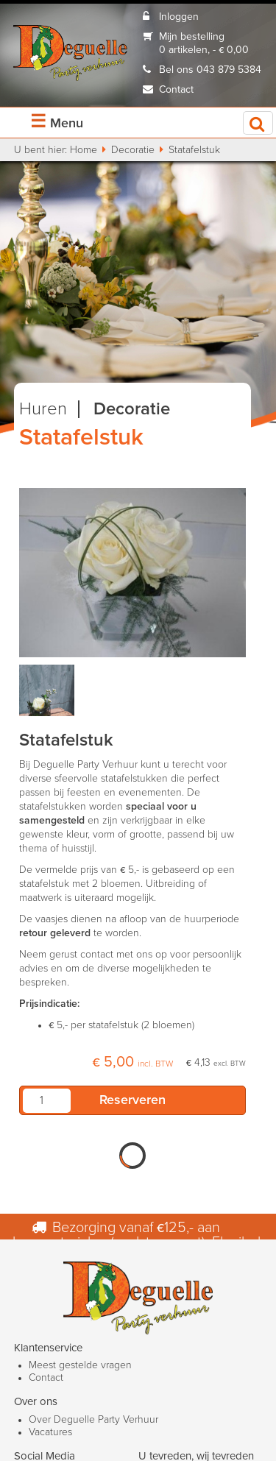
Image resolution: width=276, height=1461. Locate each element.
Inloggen (179, 17)
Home (83, 150)
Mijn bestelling (191, 37)
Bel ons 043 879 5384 (210, 70)
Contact (176, 90)
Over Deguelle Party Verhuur (93, 1420)
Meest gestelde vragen (80, 1365)
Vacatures (50, 1432)
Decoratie (133, 150)
